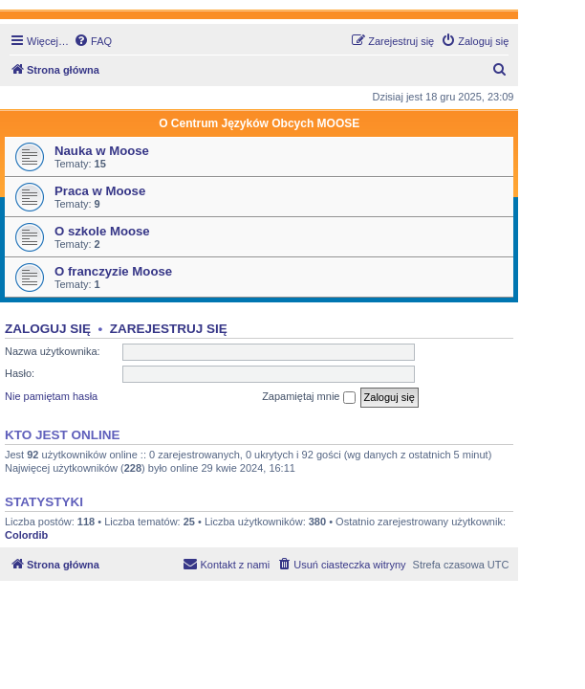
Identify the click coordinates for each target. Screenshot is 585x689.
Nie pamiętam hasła (51, 396)
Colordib (26, 535)
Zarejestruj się (169, 329)
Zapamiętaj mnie (308, 397)
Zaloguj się (48, 329)
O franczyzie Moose (113, 271)
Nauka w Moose (101, 151)
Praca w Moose (99, 191)
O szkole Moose (102, 231)
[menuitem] (93, 41)
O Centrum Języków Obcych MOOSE (259, 123)
